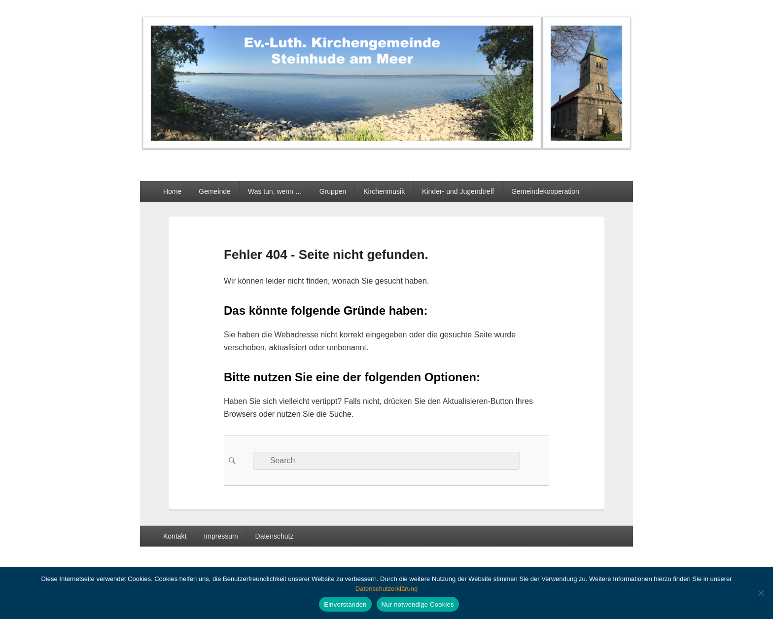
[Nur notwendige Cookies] (761, 593)
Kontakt (174, 536)
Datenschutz (274, 536)
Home (172, 191)
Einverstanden (345, 604)
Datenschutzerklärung (386, 588)
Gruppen (332, 191)
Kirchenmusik (384, 191)
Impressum (221, 536)
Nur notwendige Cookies (418, 604)
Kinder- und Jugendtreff (458, 191)
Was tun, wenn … (275, 191)
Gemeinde (215, 191)
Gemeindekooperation (545, 191)
